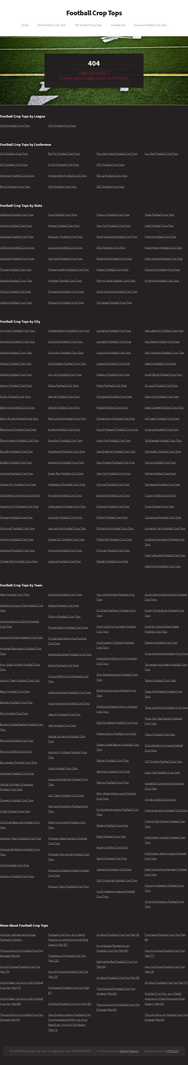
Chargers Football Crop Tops (16, 800)
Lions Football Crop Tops (63, 768)
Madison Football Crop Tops (113, 374)
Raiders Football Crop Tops (112, 825)
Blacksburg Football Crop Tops (18, 429)
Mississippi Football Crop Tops (66, 302)
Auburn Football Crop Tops (16, 385)
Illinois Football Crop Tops (15, 291)
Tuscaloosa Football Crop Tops (163, 517)
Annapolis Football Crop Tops (17, 341)
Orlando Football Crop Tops (113, 506)
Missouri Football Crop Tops (113, 214)
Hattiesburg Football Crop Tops (66, 484)
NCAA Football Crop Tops (51, 25)
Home (24, 25)
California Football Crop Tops (17, 247)
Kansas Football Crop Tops (64, 225)
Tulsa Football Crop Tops (159, 506)
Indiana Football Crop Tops (16, 302)
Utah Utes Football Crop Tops (162, 772)
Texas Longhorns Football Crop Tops (166, 707)
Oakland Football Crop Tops (113, 495)
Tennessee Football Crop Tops (114, 302)
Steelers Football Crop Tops (161, 642)
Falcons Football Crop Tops (64, 616)
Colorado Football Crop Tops (17, 258)
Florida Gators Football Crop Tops (68, 627)
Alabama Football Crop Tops (16, 214)
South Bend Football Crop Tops (163, 374)
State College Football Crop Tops (164, 407)
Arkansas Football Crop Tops (17, 236)
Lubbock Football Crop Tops (113, 363)
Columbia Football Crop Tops (65, 341)
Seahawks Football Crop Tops (114, 869)
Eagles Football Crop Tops (63, 605)
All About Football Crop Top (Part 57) (166, 982)
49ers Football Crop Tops (14, 594)
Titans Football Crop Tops (160, 734)
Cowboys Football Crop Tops (17, 876)
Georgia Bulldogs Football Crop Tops (69, 654)
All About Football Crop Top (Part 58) (118, 977)
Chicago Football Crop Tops (16, 517)
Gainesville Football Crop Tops (66, 462)
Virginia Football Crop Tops (160, 236)
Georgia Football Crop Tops (16, 280)
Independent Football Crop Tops (67, 175)
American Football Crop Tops (17, 175)
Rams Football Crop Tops (111, 836)
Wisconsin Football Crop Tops (162, 269)
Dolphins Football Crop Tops (65, 594)
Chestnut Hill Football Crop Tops (19, 506)
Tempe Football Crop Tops (160, 473)
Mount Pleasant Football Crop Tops (117, 429)
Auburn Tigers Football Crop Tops (20, 680)
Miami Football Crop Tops (112, 385)
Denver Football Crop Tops (64, 396)
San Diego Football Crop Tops (162, 341)
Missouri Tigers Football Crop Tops (68, 886)
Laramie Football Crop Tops (64, 561)
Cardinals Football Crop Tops (17, 773)
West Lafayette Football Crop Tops (165, 555)
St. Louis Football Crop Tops (161, 385)
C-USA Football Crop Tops (63, 164)
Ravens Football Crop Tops (112, 847)
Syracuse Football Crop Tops (162, 429)
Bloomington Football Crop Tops (19, 440)
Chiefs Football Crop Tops (15, 811)
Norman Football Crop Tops (113, 484)
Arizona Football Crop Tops (16, 225)
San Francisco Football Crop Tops (164, 352)
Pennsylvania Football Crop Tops (116, 280)
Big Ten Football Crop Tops (64, 153)
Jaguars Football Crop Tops (64, 714)
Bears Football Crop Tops (15, 691)
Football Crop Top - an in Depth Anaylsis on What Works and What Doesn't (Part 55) (68, 939)
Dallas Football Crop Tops (63, 385)
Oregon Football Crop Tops (112, 269)
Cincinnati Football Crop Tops (17, 528)
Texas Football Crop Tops (159, 214)
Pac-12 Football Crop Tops (112, 175)
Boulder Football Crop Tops (16, 451)
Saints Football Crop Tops (112, 858)
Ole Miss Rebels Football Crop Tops (117, 722)
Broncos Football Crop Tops (16, 740)
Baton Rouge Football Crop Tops (19, 418)
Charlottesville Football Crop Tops (20, 495)
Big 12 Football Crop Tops (15, 186)
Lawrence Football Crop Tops (114, 330)
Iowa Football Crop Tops (62, 214)
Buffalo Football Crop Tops (16, 462)
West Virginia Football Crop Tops (164, 258)
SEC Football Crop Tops (110, 186)
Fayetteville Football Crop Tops (66, 451)
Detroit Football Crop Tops (64, 407)
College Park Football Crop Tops (19, 561)
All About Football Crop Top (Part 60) (69, 1004)
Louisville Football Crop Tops (114, 352)
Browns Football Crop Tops (16, 751)
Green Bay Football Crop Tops (65, 473)
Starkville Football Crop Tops (162, 396)
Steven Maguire (129, 1051)
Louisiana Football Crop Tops (65, 247)
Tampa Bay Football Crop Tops (163, 451)
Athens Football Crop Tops (15, 363)
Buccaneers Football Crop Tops (18, 762)
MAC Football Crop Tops (62, 186)
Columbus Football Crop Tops (65, 352)
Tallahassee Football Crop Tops (163, 440)
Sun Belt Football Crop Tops (161, 153)
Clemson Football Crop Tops (16, 539)
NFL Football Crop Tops (88, 25)
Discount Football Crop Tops (150, 25)
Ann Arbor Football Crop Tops (17, 330)
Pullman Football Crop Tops (113, 550)
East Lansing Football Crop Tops (67, 418)
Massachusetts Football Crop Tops (68, 269)
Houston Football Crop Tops (65, 495)
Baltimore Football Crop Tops (17, 407)
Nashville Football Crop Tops (114, 440)
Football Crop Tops (94, 12)
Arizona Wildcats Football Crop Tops (21, 637)
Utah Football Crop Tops (159, 225)
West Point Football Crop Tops (163, 566)
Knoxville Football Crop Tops (65, 550)
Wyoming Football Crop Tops (162, 280)
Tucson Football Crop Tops (160, 495)
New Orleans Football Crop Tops (116, 462)
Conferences (118, 25)
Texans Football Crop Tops (160, 680)
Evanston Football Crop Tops (65, 440)
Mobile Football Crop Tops (112, 407)
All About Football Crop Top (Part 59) (118, 934)
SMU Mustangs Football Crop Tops (117, 880)
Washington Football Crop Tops (163, 247)
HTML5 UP (172, 1051)
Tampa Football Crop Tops (160, 462)
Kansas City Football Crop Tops (66, 539)
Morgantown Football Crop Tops (116, 418)
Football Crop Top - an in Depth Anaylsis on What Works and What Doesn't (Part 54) (165, 998)
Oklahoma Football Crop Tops (114, 258)
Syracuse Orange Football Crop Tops (166, 653)
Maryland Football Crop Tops (65, 258)
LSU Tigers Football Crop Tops (66, 795)
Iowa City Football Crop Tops (65, 517)
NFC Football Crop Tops (111, 164)
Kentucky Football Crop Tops (65, 236)
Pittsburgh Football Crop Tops (114, 539)
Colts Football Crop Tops (14, 865)
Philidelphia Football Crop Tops (115, 528)
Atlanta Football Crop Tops (16, 374)
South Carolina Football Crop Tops (117, 291)
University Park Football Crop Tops (165, 528)
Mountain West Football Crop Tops (117, 153)
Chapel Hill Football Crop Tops (18, 484)
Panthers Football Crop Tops (113, 771)
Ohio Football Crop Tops (111, 247)
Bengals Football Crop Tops (16, 702)
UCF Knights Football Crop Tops (163, 761)
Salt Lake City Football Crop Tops (164, 330)
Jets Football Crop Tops (62, 725)
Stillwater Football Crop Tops (162, 418)
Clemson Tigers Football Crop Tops (20, 838)
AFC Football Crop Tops (14, 164)
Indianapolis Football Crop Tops (67, 506)
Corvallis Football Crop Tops (65, 374)
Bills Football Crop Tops (14, 713)
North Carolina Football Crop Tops (117, 236)
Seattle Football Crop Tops (160, 363)
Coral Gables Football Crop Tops (67, 363)
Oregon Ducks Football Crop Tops (116, 733)
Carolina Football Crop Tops (16, 473)
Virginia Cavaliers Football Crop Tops (166, 810)
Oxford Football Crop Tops (112, 517)
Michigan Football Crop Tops (65, 280)
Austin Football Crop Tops (15, 396)
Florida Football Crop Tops (15, 269)
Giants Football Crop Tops (63, 665)
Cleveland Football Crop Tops (17, 550)
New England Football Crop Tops (116, 451)
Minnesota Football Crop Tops (66, 291)
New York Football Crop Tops (114, 225)
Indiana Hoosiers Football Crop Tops (69, 692)
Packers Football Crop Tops (113, 760)
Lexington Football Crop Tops (114, 341)
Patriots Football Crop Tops (113, 782)
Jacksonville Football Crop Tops (67, 528)
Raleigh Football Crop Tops (112, 561)
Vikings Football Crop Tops (160, 799)
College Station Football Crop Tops (68, 330)
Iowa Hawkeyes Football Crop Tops (68, 703)
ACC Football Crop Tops (14, 153)
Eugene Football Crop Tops (64, 429)
